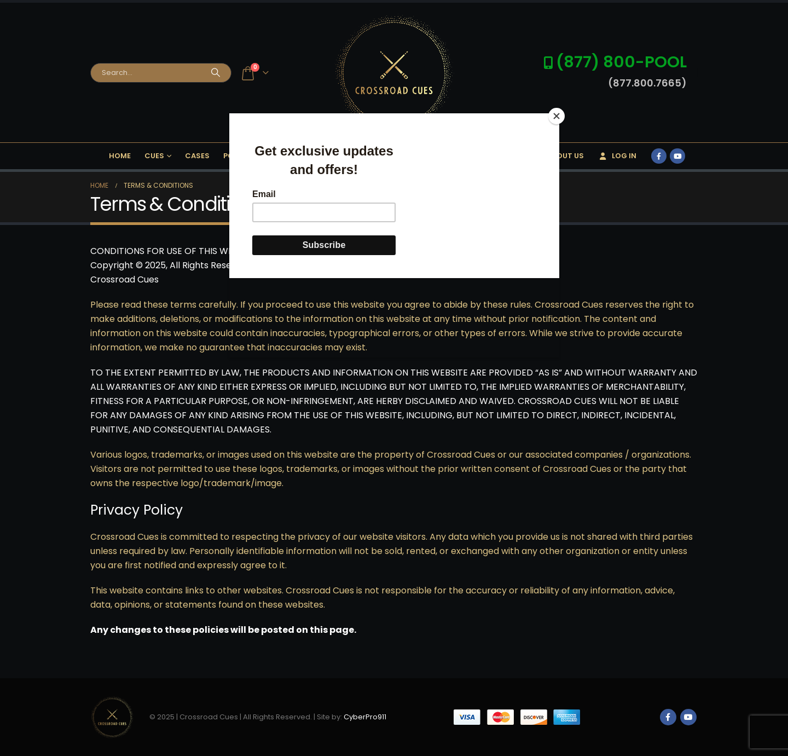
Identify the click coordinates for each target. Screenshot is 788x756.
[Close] (556, 116)
